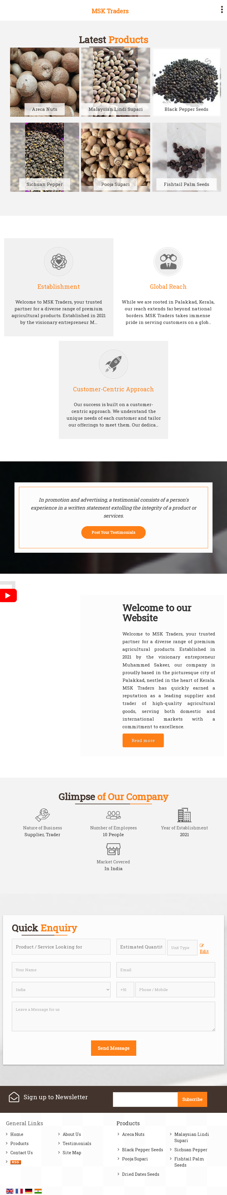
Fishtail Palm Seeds (186, 184)
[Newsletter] (146, 1099)
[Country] (61, 989)
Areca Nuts (44, 109)
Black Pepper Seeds (186, 109)
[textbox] (182, 947)
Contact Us (21, 1152)
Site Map (72, 1152)
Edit (204, 949)
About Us (72, 1134)
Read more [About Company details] (143, 740)
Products (19, 1143)
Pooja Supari (115, 184)
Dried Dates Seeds (140, 1174)
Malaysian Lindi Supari (115, 109)
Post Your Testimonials (113, 532)
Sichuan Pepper (45, 184)
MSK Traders (110, 11)
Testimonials (77, 1143)
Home (16, 1134)
